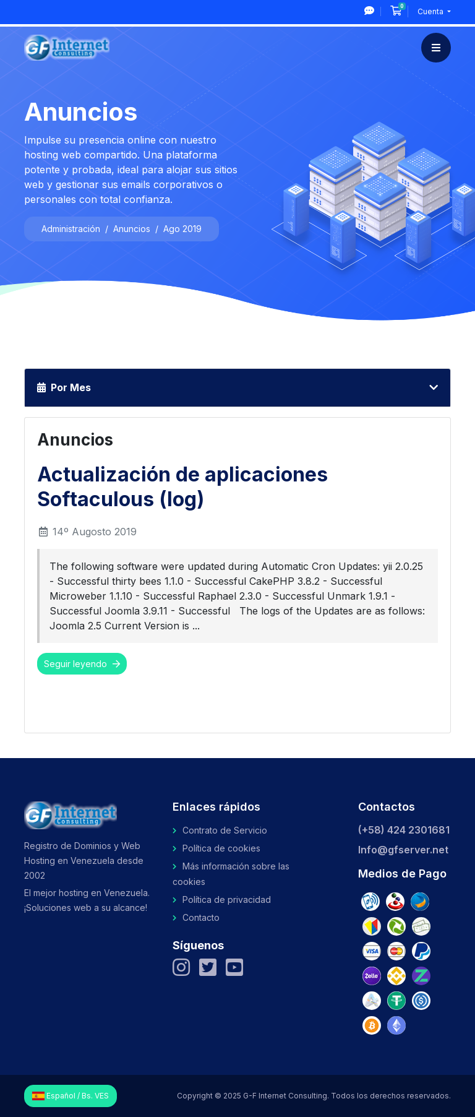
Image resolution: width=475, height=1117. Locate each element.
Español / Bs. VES (70, 1096)
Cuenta (431, 11)
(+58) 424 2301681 (404, 830)
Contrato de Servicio (224, 830)
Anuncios (131, 228)
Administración (70, 228)
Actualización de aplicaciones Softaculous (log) (182, 486)
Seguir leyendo (82, 663)
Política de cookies (221, 848)
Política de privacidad (226, 899)
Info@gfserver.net (403, 849)
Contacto (201, 917)
